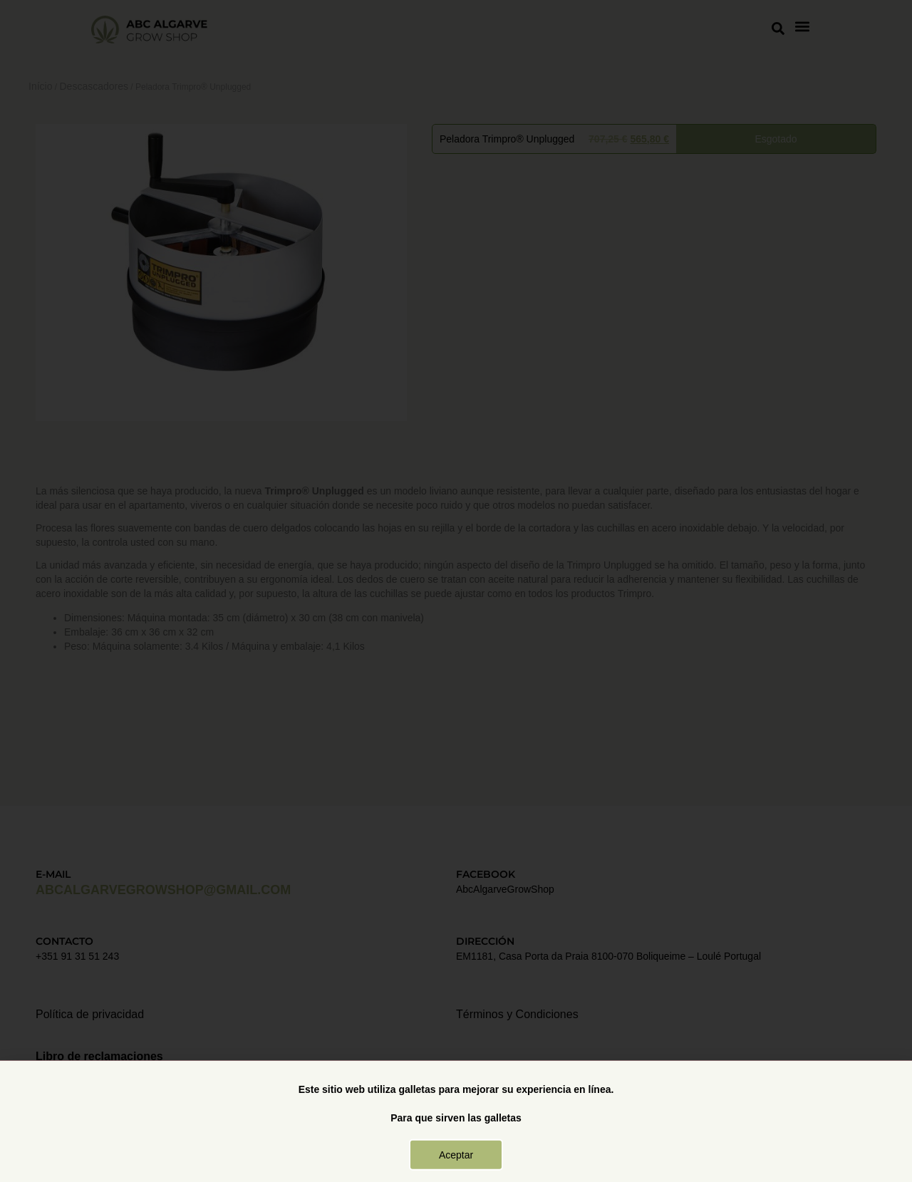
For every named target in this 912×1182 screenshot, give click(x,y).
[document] (456, 591)
